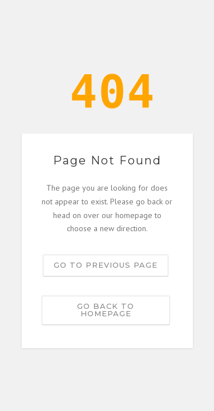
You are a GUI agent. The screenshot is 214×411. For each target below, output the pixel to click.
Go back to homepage (105, 309)
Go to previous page (106, 264)
